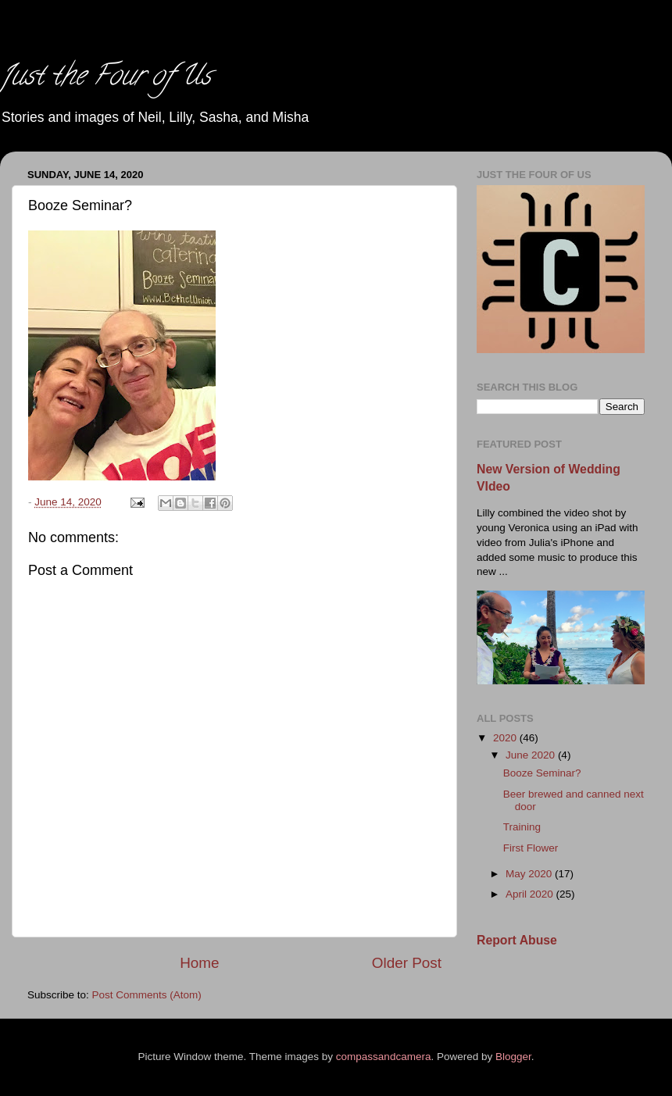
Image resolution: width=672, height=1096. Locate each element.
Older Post (406, 963)
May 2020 (530, 874)
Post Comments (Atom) (147, 995)
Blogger (513, 1056)
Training (522, 827)
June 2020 (532, 755)
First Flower (531, 848)
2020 (506, 738)
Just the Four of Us (105, 78)
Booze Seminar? (542, 773)
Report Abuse (517, 940)
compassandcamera (383, 1056)
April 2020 (531, 894)
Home (199, 963)
